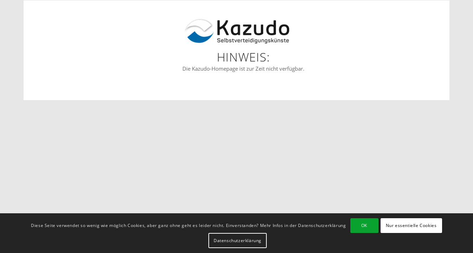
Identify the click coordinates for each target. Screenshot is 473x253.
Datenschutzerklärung (237, 241)
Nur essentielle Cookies (411, 225)
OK (364, 225)
